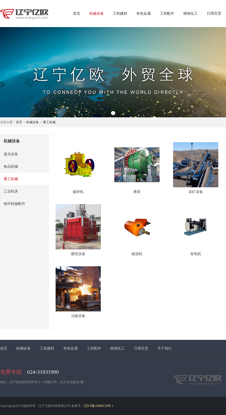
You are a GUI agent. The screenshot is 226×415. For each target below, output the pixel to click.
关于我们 (164, 348)
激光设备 (11, 154)
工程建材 (120, 13)
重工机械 (49, 122)
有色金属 (143, 13)
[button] (113, 113)
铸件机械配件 (14, 204)
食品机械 (11, 166)
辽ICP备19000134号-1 (98, 406)
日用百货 (214, 13)
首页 (76, 13)
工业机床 (11, 191)
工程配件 (167, 13)
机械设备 (96, 13)
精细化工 (190, 13)
